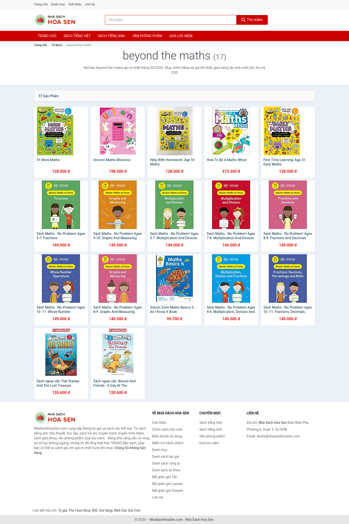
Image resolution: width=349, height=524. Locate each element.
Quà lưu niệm (180, 36)
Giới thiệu (74, 4)
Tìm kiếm (252, 19)
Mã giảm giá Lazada (167, 484)
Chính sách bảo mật (167, 429)
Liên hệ (90, 4)
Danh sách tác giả (165, 456)
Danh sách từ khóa (166, 470)
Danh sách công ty (166, 463)
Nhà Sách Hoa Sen (199, 520)
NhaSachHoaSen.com (166, 520)
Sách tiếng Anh (210, 429)
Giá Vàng (105, 510)
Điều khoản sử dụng (167, 436)
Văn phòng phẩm (147, 36)
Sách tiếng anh (111, 36)
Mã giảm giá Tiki (164, 477)
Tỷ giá (62, 510)
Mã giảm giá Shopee (167, 490)
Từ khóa (56, 45)
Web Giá (120, 510)
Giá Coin (134, 510)
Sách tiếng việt (77, 36)
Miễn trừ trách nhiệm (167, 443)
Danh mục (58, 4)
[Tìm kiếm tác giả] (171, 20)
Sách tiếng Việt (210, 423)
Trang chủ (41, 4)
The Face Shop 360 (82, 510)
